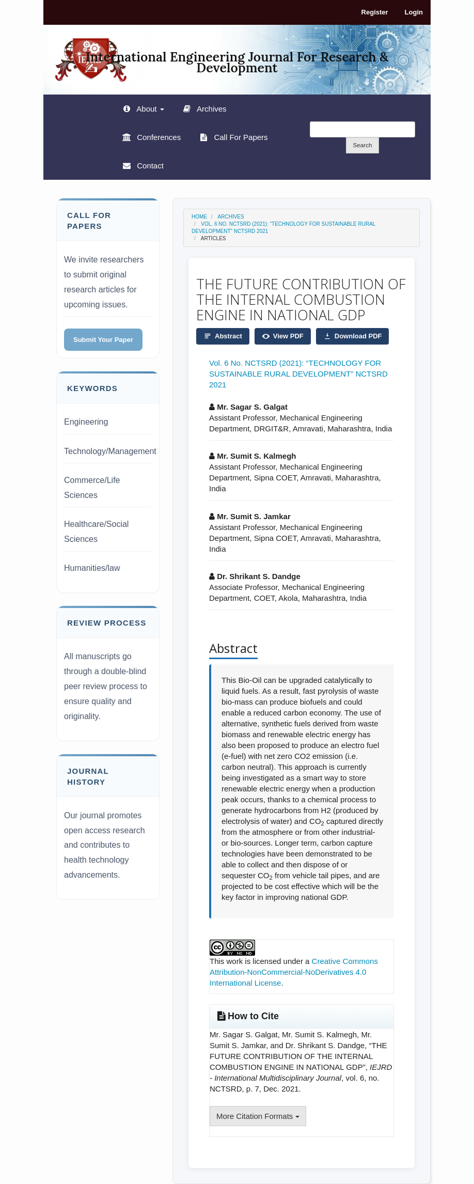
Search (362, 145)
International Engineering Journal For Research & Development (237, 59)
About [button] (149, 108)
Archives (211, 108)
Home (199, 217)
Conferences (158, 137)
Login (414, 12)
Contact (149, 165)
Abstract (222, 336)
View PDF (283, 336)
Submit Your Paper (103, 340)
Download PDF (352, 336)
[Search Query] (362, 129)
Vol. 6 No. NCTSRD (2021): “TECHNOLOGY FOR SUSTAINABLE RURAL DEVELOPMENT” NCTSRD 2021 (298, 374)
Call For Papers (239, 137)
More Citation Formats (257, 1116)
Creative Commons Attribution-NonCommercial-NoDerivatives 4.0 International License (294, 972)
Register (374, 12)
